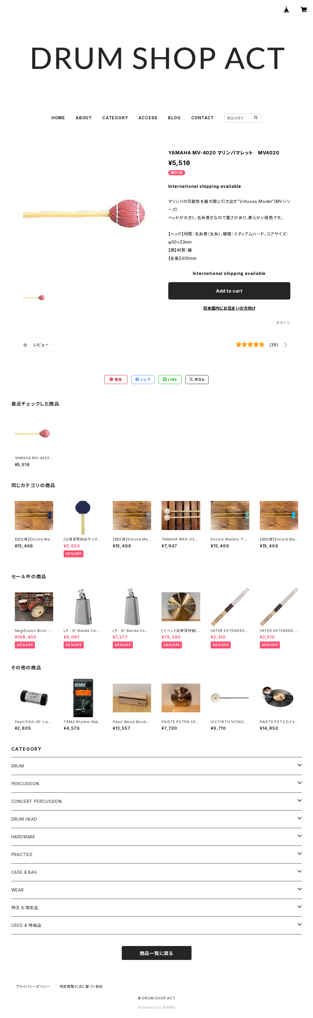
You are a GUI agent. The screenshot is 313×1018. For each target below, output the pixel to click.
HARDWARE (23, 836)
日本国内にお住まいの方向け (229, 308)
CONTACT (202, 117)
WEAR (17, 889)
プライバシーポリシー (33, 986)
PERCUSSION (25, 783)
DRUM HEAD (24, 819)
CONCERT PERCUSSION (36, 801)
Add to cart (229, 291)
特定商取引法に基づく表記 (81, 986)
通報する (283, 322)
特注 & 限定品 (24, 907)
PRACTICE (22, 854)
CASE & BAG (24, 872)
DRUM (17, 765)
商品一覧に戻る (157, 953)
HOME (58, 117)
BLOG (174, 117)
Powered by (156, 1007)
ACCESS (148, 117)
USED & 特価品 (26, 925)
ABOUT (84, 117)
